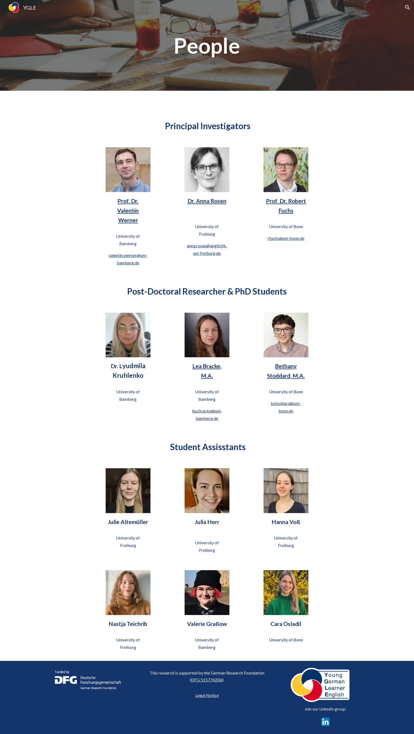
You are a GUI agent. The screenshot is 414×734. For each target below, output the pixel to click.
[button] (407, 7)
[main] (207, 45)
